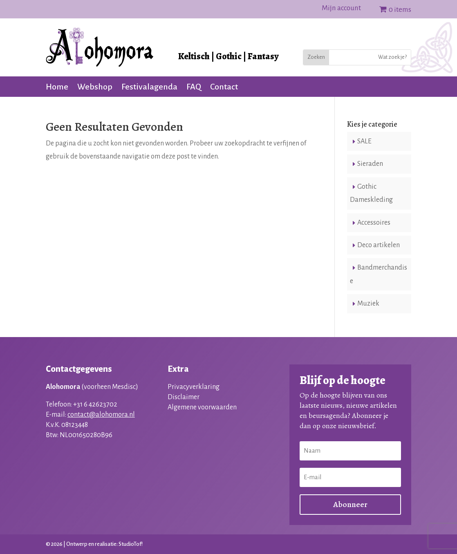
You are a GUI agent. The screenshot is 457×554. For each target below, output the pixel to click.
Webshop (94, 87)
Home (57, 87)
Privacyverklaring (194, 387)
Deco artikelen (378, 245)
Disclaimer (183, 397)
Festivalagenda (149, 87)
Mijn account (341, 8)
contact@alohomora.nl (101, 414)
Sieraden (370, 164)
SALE (364, 141)
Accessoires (373, 222)
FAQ (193, 87)
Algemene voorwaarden (202, 407)
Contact (224, 87)
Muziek (368, 303)
